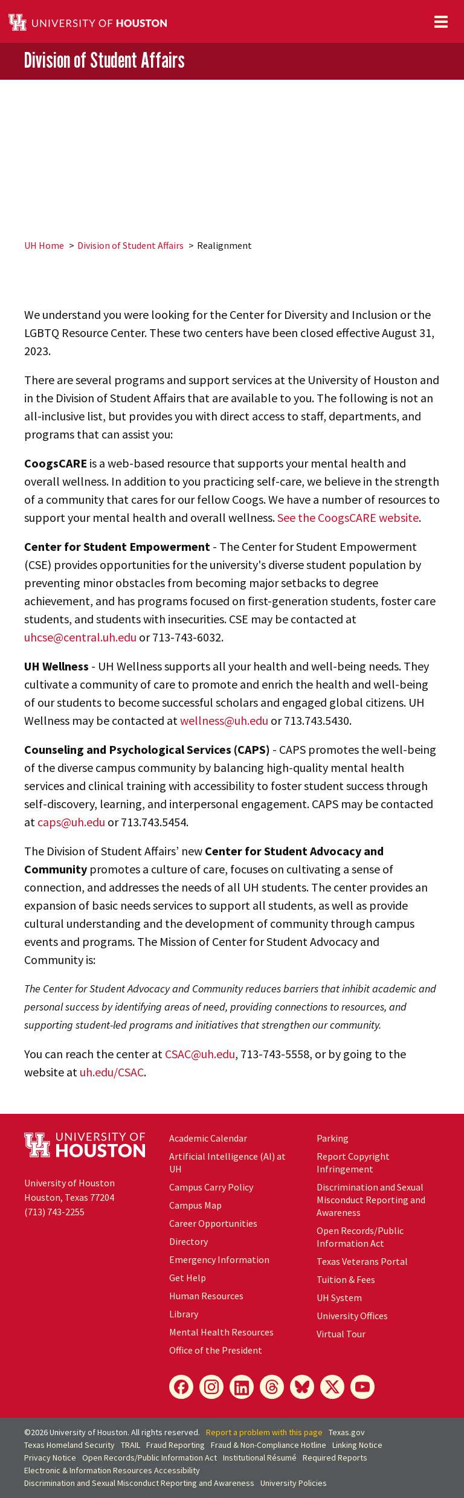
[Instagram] (211, 1387)
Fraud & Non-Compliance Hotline (268, 1444)
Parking (333, 1138)
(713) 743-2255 (54, 1212)
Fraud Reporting (175, 1444)
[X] (332, 1387)
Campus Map (195, 1205)
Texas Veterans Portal (362, 1261)
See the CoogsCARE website (348, 517)
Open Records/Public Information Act (360, 1236)
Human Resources (206, 1296)
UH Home (44, 245)
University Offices (352, 1316)
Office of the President (215, 1350)
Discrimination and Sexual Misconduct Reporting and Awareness (371, 1199)
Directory (188, 1241)
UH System (339, 1297)
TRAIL (130, 1444)
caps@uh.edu (71, 821)
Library (183, 1314)
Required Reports (335, 1457)
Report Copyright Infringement (353, 1162)
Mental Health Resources (221, 1332)
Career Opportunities (213, 1223)
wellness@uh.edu (224, 720)
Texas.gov (347, 1432)
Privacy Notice (50, 1457)
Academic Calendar (208, 1138)
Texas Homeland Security (69, 1444)
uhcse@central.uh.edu (80, 637)
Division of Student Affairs (104, 60)
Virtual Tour (341, 1334)
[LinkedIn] (242, 1387)
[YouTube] (362, 1387)
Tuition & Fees (346, 1279)
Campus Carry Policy (211, 1187)
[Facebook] (181, 1387)
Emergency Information (219, 1259)
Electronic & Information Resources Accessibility (112, 1470)
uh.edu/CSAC (112, 1071)
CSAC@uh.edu (200, 1053)
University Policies (293, 1482)
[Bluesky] (302, 1387)
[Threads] (272, 1387)
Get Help (187, 1277)
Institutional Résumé (260, 1457)
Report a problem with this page (264, 1432)
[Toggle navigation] (441, 22)
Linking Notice (357, 1444)
